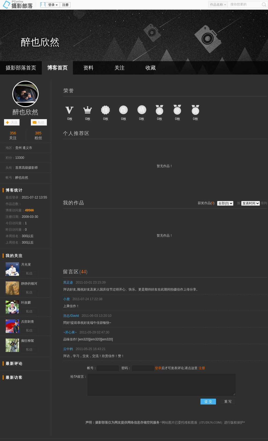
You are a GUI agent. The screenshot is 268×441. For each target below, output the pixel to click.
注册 (65, 5)
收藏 (151, 68)
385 (38, 133)
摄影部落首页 (21, 68)
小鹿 (66, 299)
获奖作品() (206, 203)
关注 (119, 68)
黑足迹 (68, 282)
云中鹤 (68, 349)
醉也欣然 (25, 112)
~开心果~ (70, 332)
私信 (41, 122)
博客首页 (57, 68)
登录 (51, 4)
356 (13, 133)
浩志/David (71, 316)
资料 (88, 68)
